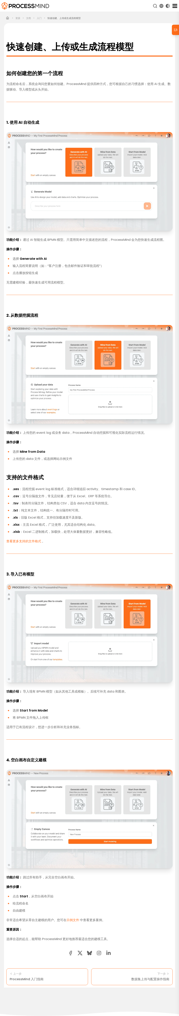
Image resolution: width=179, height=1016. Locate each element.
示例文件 (77, 819)
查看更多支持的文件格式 (41, 544)
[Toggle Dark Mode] (167, 6)
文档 (28, 18)
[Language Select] (161, 6)
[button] (99, 953)
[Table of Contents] (175, 30)
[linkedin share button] (108, 953)
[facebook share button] (70, 953)
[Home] (7, 18)
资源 (17, 18)
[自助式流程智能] (25, 5)
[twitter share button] (80, 953)
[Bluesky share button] (89, 953)
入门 (39, 18)
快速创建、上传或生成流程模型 (64, 18)
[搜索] (155, 6)
